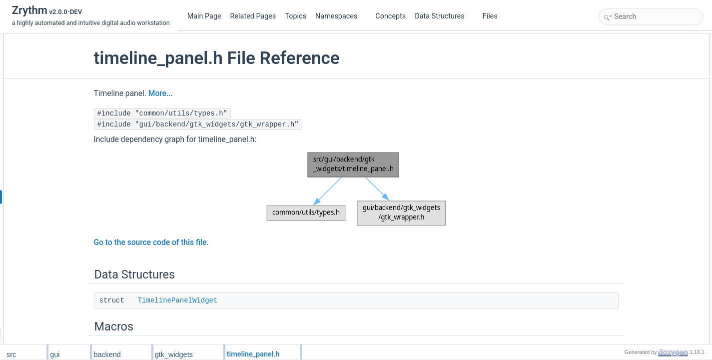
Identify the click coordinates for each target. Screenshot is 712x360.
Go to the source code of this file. (190, 242)
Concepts (390, 16)
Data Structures (443, 16)
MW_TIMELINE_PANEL (642, 83)
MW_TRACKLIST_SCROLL (647, 94)
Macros (611, 61)
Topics (295, 16)
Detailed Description (628, 215)
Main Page (204, 16)
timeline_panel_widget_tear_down (655, 204)
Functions (615, 105)
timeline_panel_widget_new (646, 193)
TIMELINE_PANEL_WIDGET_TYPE (658, 72)
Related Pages (253, 16)
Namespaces (340, 16)
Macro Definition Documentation (644, 226)
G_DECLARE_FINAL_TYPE (647, 116)
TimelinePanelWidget (217, 300)
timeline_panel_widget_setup (648, 182)
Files (494, 16)
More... (199, 93)
